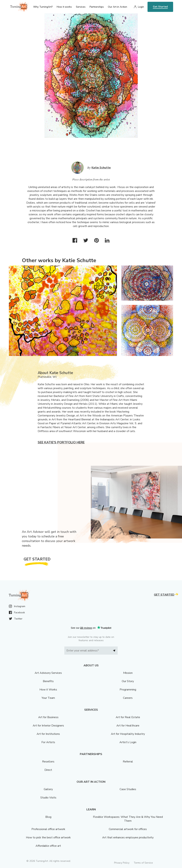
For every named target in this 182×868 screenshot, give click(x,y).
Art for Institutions (48, 734)
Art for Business (48, 717)
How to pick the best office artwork (48, 837)
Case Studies (128, 789)
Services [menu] (80, 7)
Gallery (48, 789)
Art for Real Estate (128, 717)
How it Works (48, 690)
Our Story (128, 681)
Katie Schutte (101, 168)
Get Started (160, 6)
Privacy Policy (121, 862)
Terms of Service (143, 862)
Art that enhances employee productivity (128, 837)
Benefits (48, 681)
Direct (48, 770)
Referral (128, 762)
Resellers (48, 762)
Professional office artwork (48, 829)
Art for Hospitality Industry (128, 734)
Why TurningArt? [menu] (43, 7)
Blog (48, 817)
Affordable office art (48, 846)
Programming (128, 690)
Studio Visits (48, 798)
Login (141, 7)
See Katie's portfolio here (61, 442)
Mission (128, 673)
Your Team (48, 698)
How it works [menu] (64, 7)
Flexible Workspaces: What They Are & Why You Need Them (128, 819)
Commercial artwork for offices (128, 829)
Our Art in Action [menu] (117, 7)
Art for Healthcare (127, 726)
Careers (128, 698)
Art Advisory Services (48, 673)
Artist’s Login (127, 742)
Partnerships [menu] (97, 7)
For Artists (48, 742)
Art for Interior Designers (48, 726)
